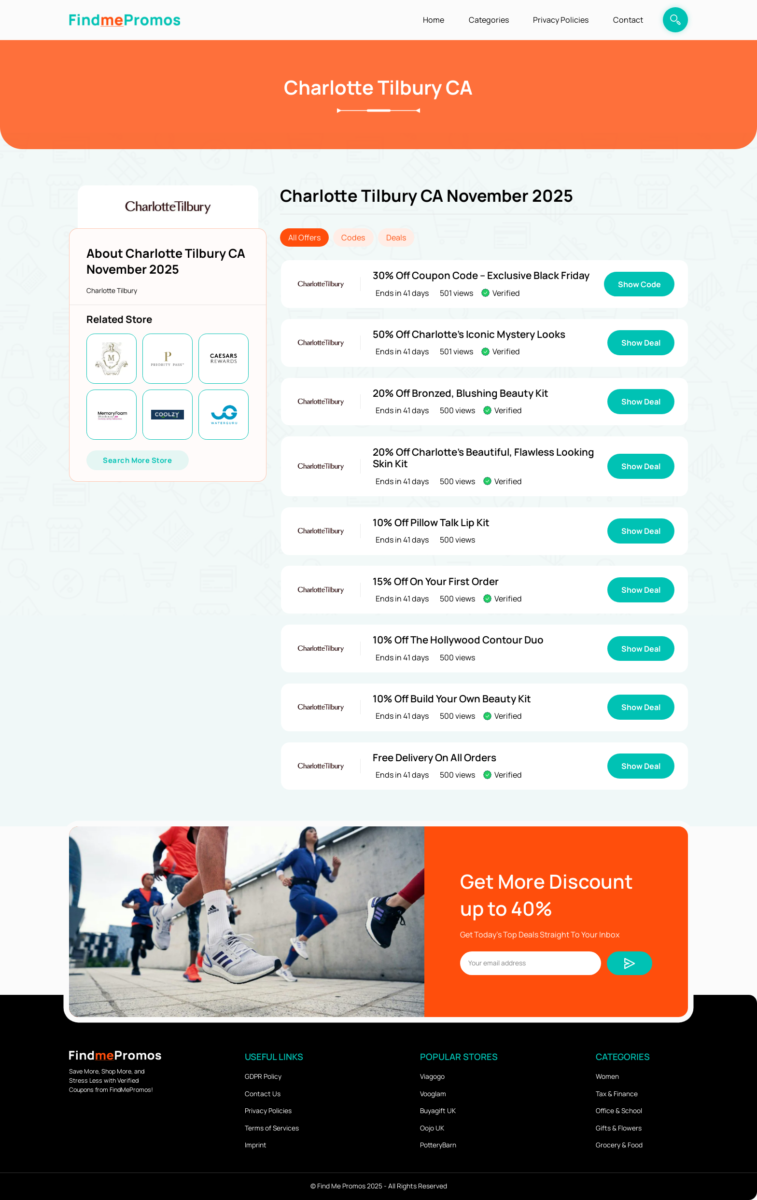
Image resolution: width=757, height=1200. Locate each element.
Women (607, 1076)
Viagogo (432, 1076)
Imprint (255, 1144)
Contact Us (262, 1093)
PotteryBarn (438, 1144)
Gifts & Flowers (619, 1127)
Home (433, 19)
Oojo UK (432, 1127)
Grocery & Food (619, 1144)
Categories (489, 19)
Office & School (619, 1110)
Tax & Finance (617, 1093)
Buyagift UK (438, 1110)
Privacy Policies (561, 19)
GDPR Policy (263, 1076)
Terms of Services (272, 1127)
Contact (628, 19)
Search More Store (137, 460)
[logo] (124, 20)
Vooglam (433, 1093)
